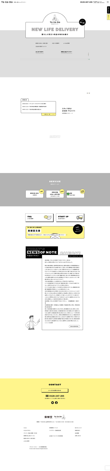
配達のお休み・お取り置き (42, 43)
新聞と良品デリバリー (61, 52)
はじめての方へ (40, 52)
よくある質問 (66, 43)
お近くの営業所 (55, 43)
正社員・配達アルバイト (41, 46)
